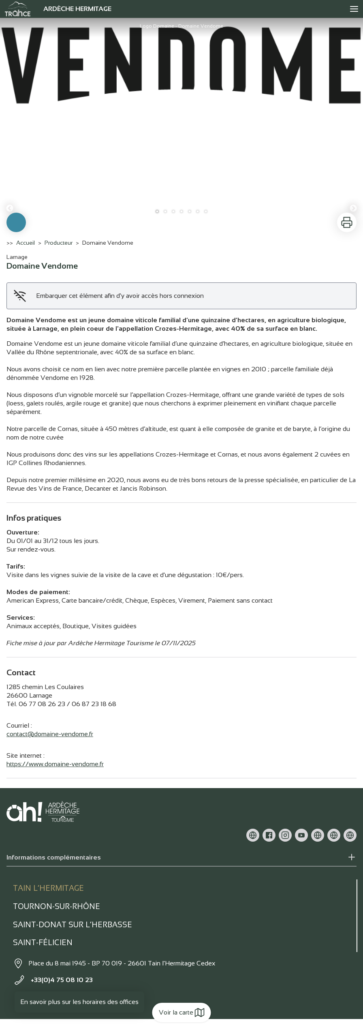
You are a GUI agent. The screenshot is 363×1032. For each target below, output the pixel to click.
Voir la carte (182, 1012)
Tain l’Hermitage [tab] (48, 888)
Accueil (25, 242)
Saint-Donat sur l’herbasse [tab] (72, 924)
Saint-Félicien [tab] (43, 942)
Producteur (59, 242)
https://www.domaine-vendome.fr (55, 764)
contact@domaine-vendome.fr (49, 733)
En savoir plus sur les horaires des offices (79, 1001)
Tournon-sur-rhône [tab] (56, 906)
